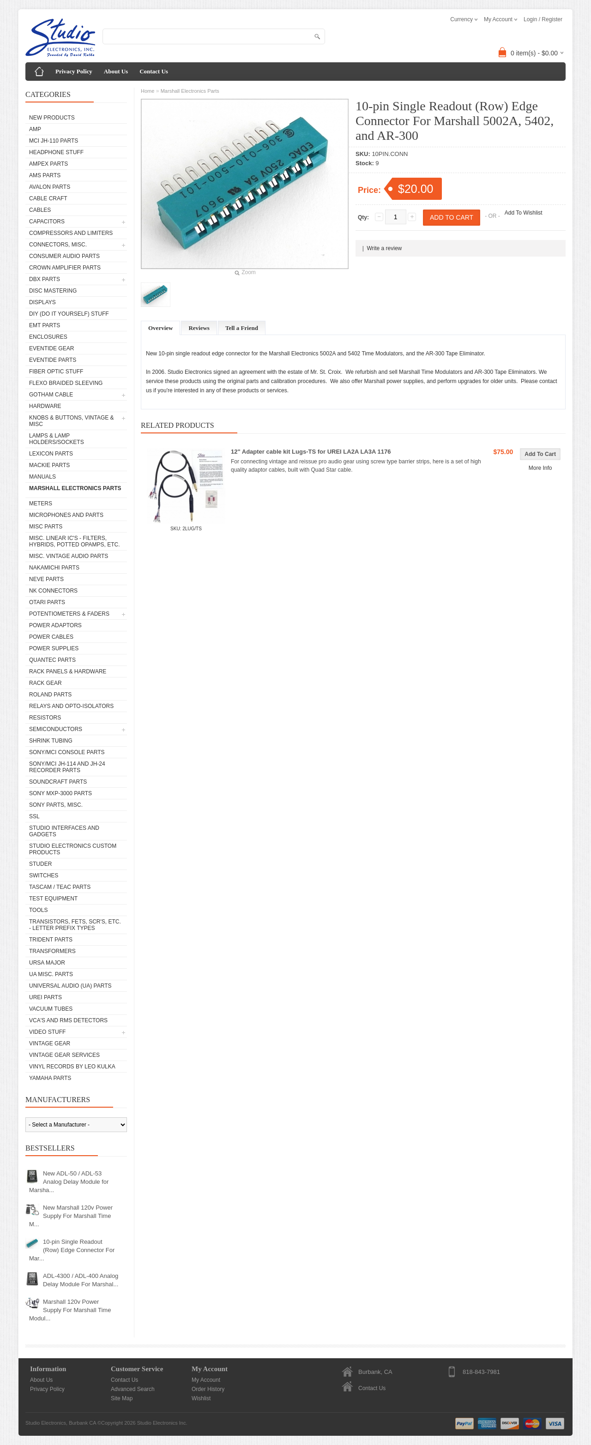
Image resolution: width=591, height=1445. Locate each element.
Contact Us (153, 71)
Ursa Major (47, 962)
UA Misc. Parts (51, 974)
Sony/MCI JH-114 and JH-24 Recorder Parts (67, 767)
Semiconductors (55, 729)
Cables (40, 210)
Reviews (199, 327)
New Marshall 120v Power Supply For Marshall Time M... (71, 1216)
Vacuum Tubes (50, 1009)
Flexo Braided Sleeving (66, 383)
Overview (160, 327)
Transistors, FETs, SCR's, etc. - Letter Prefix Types (75, 924)
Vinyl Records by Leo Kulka (72, 1066)
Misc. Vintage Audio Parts (68, 556)
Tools (38, 910)
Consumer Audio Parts (64, 256)
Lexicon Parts (51, 453)
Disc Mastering (53, 291)
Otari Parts (47, 602)
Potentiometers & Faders (69, 614)
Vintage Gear (49, 1043)
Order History (208, 1389)
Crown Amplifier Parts (65, 267)
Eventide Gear (51, 348)
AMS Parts (44, 175)
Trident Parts (50, 939)
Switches (43, 875)
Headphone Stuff (56, 152)
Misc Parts (45, 526)
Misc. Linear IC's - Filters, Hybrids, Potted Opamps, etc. (74, 541)
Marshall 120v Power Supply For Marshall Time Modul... (70, 1310)
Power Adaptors (55, 625)
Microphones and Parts (66, 515)
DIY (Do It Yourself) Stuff (69, 314)
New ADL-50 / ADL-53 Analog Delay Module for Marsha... (69, 1181)
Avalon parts (49, 187)
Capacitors (47, 221)
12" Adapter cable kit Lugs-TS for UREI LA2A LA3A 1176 (311, 451)
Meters (40, 503)
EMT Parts (44, 325)
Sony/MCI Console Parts (67, 752)
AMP (35, 129)
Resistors (45, 717)
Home (147, 91)
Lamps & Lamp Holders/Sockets (56, 438)
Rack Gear (45, 683)
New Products (52, 117)
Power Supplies (53, 648)
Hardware (45, 406)
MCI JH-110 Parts (53, 141)
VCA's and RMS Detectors (68, 1020)
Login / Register (543, 19)
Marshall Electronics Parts (75, 488)
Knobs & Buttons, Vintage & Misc (71, 420)
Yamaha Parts (50, 1078)
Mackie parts (49, 465)
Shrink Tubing (50, 740)
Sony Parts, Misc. (56, 805)
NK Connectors (53, 591)
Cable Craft (48, 198)
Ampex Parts (48, 164)
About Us (116, 71)
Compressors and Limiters (71, 233)
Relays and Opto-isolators (71, 706)
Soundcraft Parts (58, 782)
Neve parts (46, 579)
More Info (540, 468)
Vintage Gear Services (64, 1055)
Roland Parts (50, 694)
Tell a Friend (241, 327)
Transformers (52, 951)
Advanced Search (133, 1389)
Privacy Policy (73, 71)
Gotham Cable (51, 394)
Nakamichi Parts (54, 567)
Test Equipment (53, 898)
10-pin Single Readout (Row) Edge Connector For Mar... (72, 1250)
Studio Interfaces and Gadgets (64, 831)
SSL (34, 816)
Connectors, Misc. (58, 244)
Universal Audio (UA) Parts (70, 986)
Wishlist (201, 1398)
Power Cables (51, 637)
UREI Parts (45, 997)
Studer (40, 864)
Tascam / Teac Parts (59, 887)
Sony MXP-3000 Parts (60, 793)
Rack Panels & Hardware (67, 671)
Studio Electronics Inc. (162, 1423)
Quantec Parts (52, 660)
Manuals (42, 477)
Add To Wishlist (524, 213)
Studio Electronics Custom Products (72, 849)
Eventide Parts (52, 360)
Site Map (122, 1398)
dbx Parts (44, 279)
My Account (206, 1380)
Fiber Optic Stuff (56, 371)
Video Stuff (47, 1032)
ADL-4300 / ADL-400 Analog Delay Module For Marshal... (80, 1280)
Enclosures (48, 337)
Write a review (384, 248)
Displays (42, 302)
